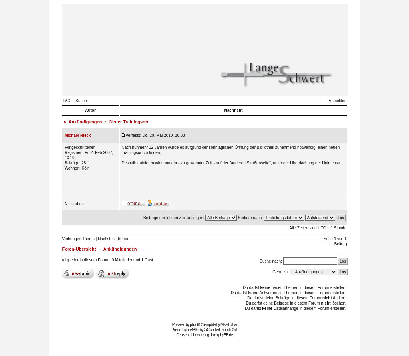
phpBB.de (225, 335)
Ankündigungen (85, 121)
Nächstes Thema (113, 239)
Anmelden (337, 101)
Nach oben (74, 204)
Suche (81, 101)
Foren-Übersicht (79, 249)
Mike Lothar (228, 324)
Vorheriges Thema (78, 239)
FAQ (67, 101)
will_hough (223, 330)
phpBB (195, 324)
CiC (206, 330)
